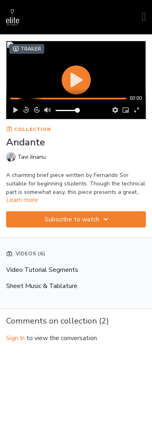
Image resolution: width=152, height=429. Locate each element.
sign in (15, 338)
